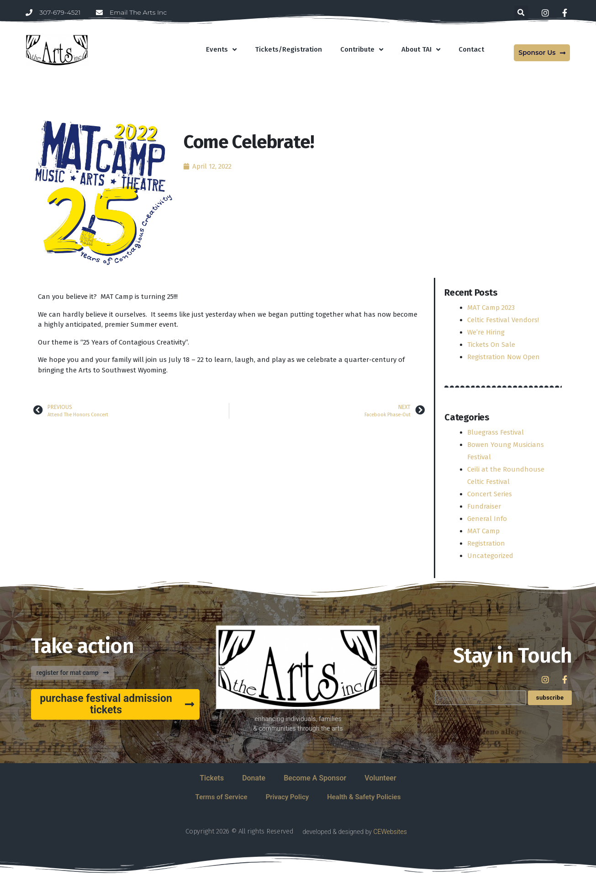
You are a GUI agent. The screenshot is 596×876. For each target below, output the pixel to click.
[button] (521, 12)
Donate (253, 778)
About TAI (420, 50)
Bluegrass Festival (495, 432)
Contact (471, 49)
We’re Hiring (486, 332)
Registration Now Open (503, 357)
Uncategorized (490, 556)
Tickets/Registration (288, 49)
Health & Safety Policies (364, 797)
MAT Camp (483, 531)
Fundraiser (484, 506)
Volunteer (380, 778)
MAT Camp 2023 (491, 307)
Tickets (212, 778)
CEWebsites (389, 831)
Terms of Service (221, 797)
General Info (487, 519)
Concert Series (489, 494)
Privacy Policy (287, 797)
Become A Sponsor (315, 778)
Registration (486, 543)
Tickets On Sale (491, 344)
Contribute (361, 50)
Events (221, 50)
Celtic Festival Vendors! (503, 320)
